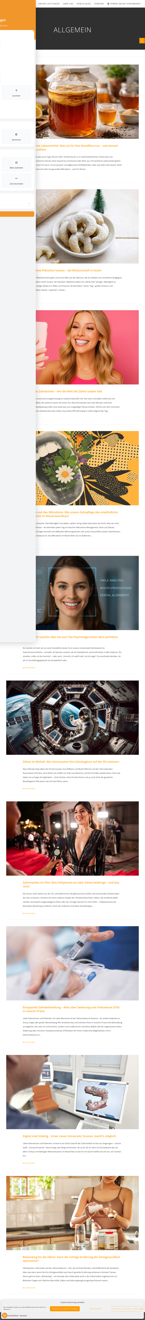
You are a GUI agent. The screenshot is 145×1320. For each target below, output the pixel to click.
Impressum (23, 1315)
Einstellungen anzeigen (127, 1309)
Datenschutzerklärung (12, 1315)
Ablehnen (98, 1309)
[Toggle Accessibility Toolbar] (5, 1315)
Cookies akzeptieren (68, 1309)
